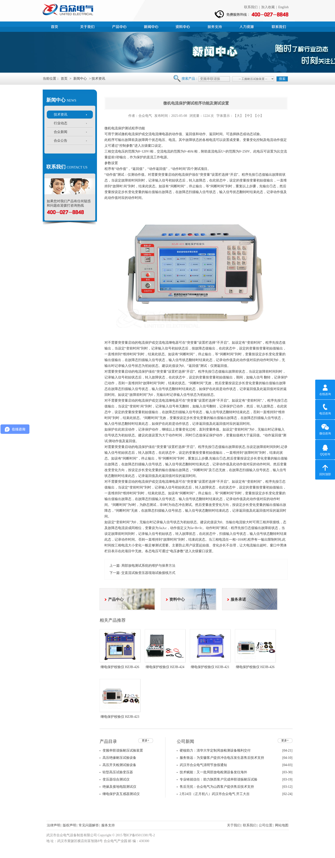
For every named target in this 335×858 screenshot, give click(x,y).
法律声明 (53, 825)
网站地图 (281, 825)
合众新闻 (60, 132)
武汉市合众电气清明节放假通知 (203, 765)
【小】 (258, 116)
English (283, 7)
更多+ (145, 740)
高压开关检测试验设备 (119, 765)
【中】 (248, 116)
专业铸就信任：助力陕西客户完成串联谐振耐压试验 (218, 779)
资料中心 (183, 26)
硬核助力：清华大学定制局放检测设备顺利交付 (215, 750)
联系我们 (251, 7)
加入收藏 (268, 7)
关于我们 (233, 825)
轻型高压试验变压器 (118, 772)
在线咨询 (325, 389)
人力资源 (247, 26)
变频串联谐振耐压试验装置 (123, 750)
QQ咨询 (325, 449)
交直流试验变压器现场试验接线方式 (148, 573)
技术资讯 (60, 114)
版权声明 (69, 825)
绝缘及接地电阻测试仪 (119, 786)
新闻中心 (152, 26)
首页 (56, 26)
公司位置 (265, 825)
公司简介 (88, 26)
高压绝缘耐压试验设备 (119, 758)
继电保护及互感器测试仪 (121, 794)
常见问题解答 (89, 825)
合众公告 (60, 140)
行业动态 (60, 123)
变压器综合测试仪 (116, 779)
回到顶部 (325, 469)
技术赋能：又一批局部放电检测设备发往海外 (213, 772)
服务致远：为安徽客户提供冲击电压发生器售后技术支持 (222, 758)
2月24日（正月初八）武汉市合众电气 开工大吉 (215, 794)
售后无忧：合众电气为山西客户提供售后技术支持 (217, 786)
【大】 (238, 116)
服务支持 (215, 26)
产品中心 (120, 26)
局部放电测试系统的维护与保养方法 (148, 565)
